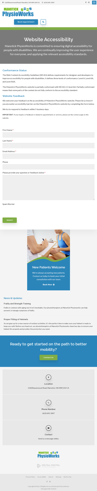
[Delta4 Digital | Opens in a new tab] (48, 459)
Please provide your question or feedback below (24, 164)
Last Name (8, 132)
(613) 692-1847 (49, 2)
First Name (8, 122)
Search (91, 12)
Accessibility (42, 469)
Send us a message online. (48, 431)
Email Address (9, 143)
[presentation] (17, 202)
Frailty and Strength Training (17, 296)
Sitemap (58, 469)
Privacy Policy (30, 469)
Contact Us (48, 349)
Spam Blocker (9, 196)
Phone (5, 154)
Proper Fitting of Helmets (16, 311)
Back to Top (67, 469)
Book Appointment (74, 12)
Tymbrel (53, 481)
